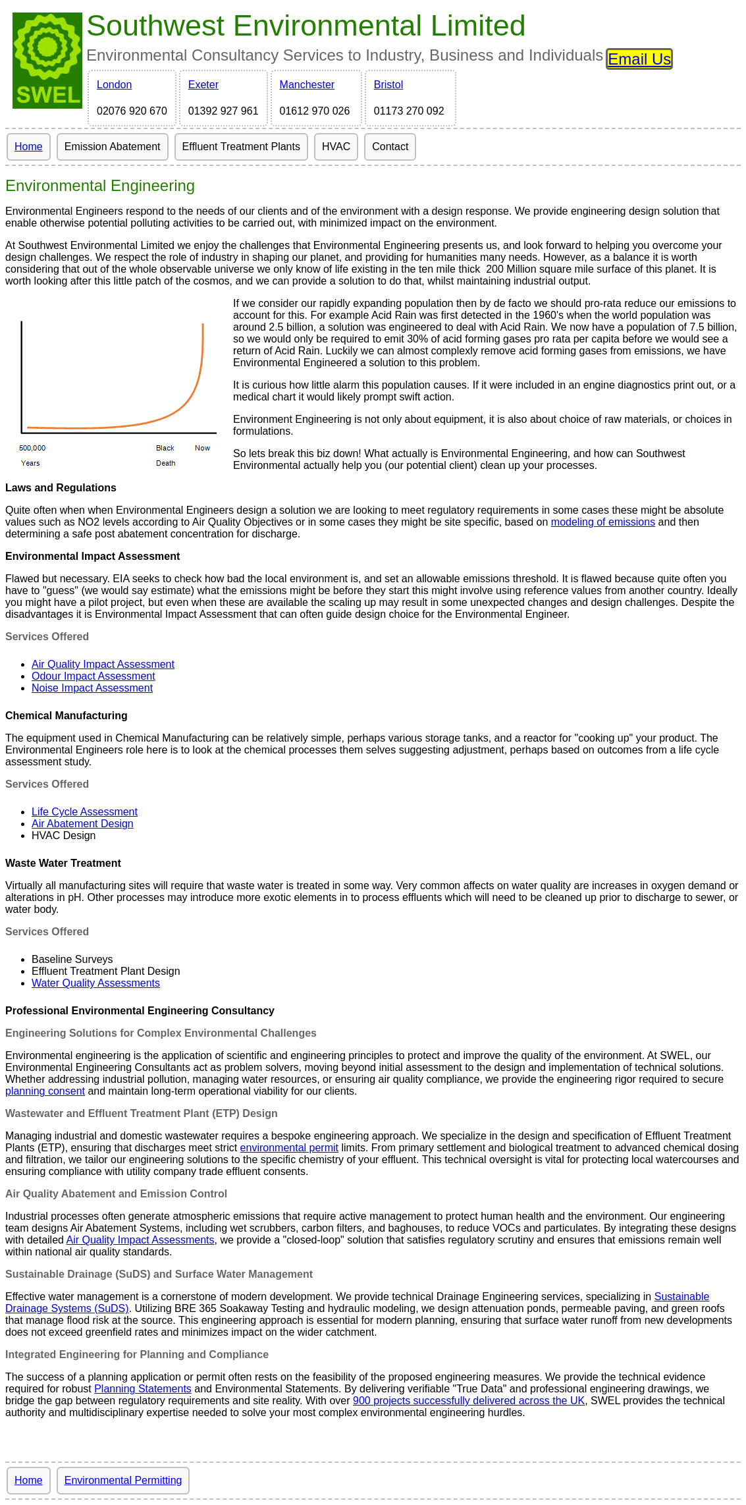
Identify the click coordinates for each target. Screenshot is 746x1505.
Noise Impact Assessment (92, 688)
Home (28, 146)
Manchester (307, 84)
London (114, 84)
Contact (390, 146)
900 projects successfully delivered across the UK (469, 1400)
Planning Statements (143, 1388)
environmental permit (289, 1147)
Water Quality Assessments (96, 983)
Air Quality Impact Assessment (103, 664)
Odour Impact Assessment (93, 676)
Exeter (203, 84)
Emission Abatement (113, 146)
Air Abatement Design (83, 823)
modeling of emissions (603, 522)
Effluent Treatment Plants (241, 146)
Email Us (639, 59)
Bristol (388, 84)
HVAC (336, 146)
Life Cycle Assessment (85, 811)
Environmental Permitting (123, 1480)
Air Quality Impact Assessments (141, 1239)
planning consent (45, 1091)
